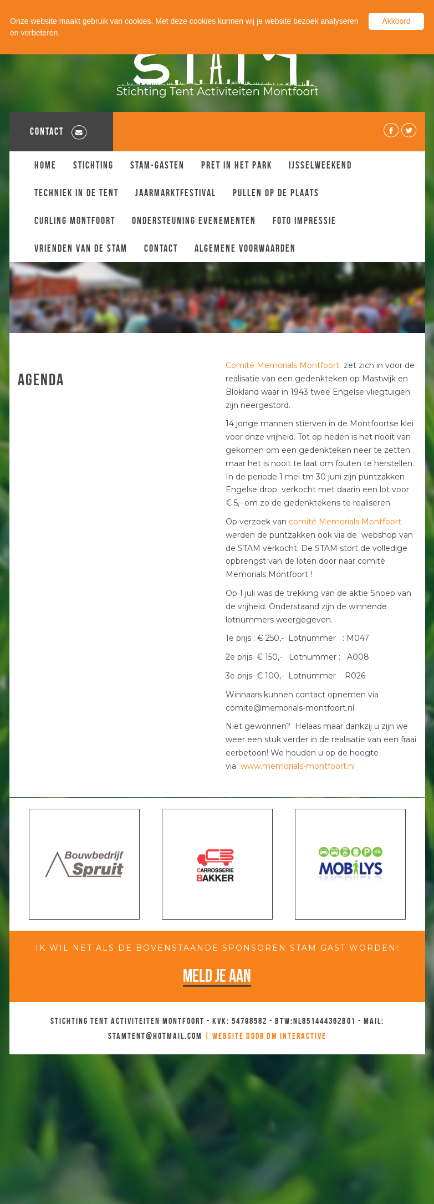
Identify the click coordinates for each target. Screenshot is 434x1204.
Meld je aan (217, 975)
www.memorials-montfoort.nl (298, 766)
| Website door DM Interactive (265, 1035)
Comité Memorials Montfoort (283, 365)
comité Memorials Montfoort (345, 522)
